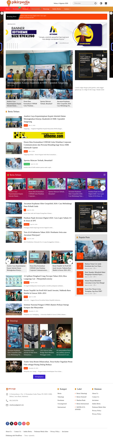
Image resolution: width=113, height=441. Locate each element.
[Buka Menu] (106, 3)
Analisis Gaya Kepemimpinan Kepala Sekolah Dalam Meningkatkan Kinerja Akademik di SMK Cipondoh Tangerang (38, 81)
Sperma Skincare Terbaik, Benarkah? (46, 103)
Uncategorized (62, 403)
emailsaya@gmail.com (16, 405)
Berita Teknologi (82, 393)
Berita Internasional (83, 403)
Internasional (62, 407)
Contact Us (95, 397)
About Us (95, 393)
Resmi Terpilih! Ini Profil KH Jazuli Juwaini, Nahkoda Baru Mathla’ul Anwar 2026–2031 (62, 268)
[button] (95, 3)
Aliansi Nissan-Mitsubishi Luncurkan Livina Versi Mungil (94, 282)
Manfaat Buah (81, 400)
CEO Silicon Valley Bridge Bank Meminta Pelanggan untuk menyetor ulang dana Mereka (47, 353)
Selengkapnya (39, 377)
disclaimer (95, 400)
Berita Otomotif (81, 397)
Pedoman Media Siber (99, 407)
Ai (69, 187)
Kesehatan (27, 164)
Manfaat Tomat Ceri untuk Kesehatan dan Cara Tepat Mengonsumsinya (93, 265)
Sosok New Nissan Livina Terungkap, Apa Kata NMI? (93, 290)
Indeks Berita (96, 403)
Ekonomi (91, 187)
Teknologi (61, 397)
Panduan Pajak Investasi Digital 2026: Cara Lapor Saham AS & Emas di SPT (41, 16)
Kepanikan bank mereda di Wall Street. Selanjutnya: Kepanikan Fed (31, 353)
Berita (9, 75)
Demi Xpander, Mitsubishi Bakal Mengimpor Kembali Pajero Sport (95, 274)
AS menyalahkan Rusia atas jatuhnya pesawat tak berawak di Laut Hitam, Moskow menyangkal (63, 353)
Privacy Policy (96, 410)
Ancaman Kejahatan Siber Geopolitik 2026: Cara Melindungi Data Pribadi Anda (64, 104)
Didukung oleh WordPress (14, 435)
